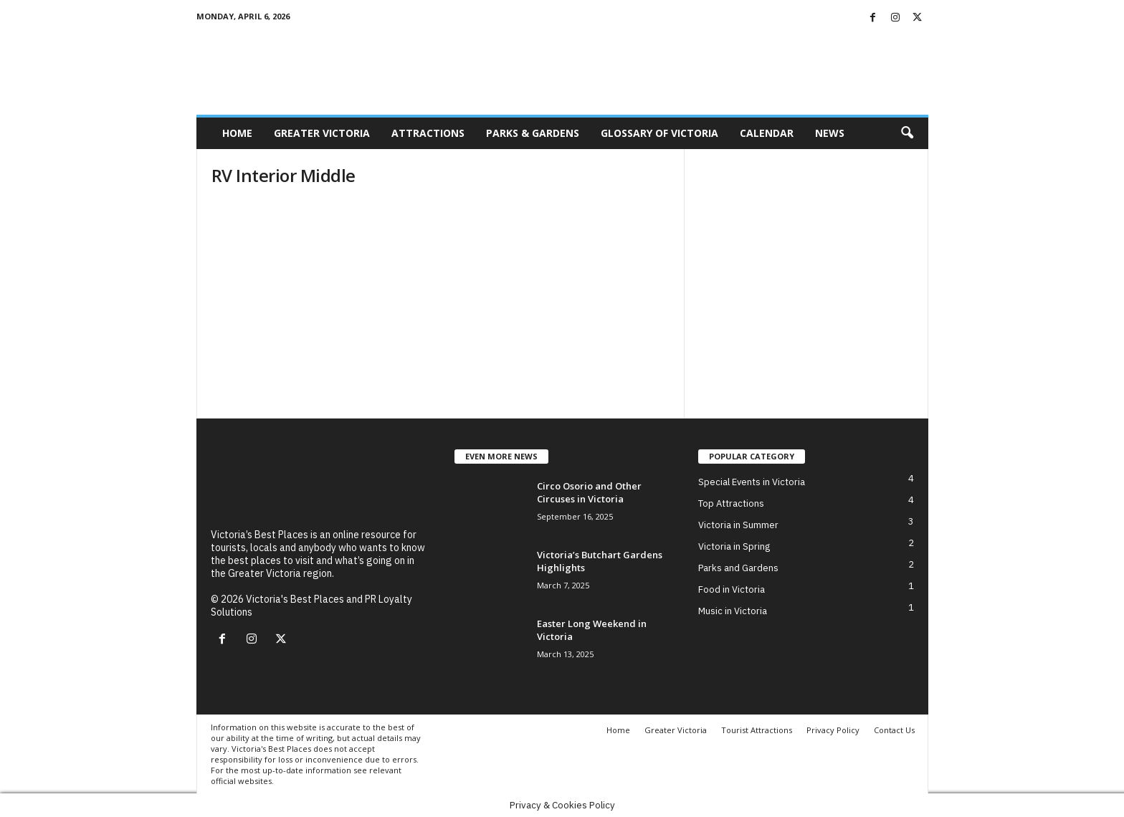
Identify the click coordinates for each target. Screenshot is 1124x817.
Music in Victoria (732, 611)
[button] (907, 133)
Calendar (767, 133)
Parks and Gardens (738, 568)
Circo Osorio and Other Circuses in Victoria (589, 492)
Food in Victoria (731, 589)
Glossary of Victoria (659, 133)
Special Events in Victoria (751, 482)
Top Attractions (731, 503)
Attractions (428, 133)
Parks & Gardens (532, 133)
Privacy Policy (832, 730)
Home (237, 133)
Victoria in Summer (738, 525)
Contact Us (894, 730)
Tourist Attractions (756, 730)
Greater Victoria (322, 133)
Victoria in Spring (734, 546)
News (829, 133)
